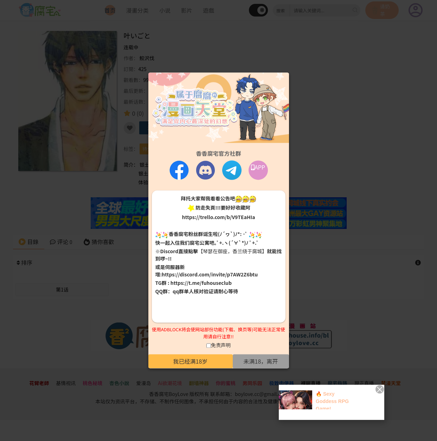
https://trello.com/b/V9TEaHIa (218, 217)
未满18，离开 (261, 361)
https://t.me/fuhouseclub (201, 282)
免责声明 (221, 345)
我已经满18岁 (190, 361)
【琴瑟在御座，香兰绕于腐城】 (232, 251)
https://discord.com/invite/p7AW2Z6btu (210, 274)
